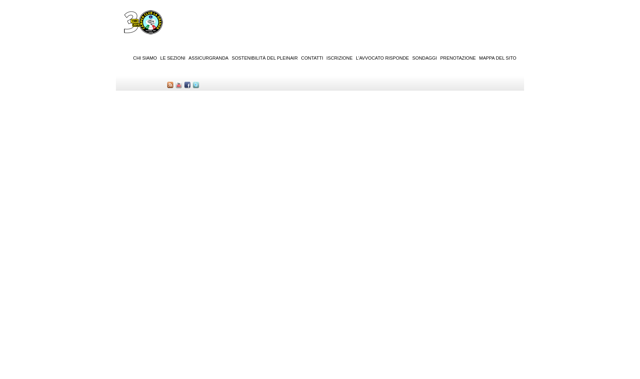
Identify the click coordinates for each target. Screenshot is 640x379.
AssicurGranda (209, 58)
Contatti (312, 58)
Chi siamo (145, 58)
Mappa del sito (497, 58)
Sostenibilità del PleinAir (265, 58)
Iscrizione (340, 58)
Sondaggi (424, 58)
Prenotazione (458, 58)
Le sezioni (173, 58)
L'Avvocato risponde (382, 58)
